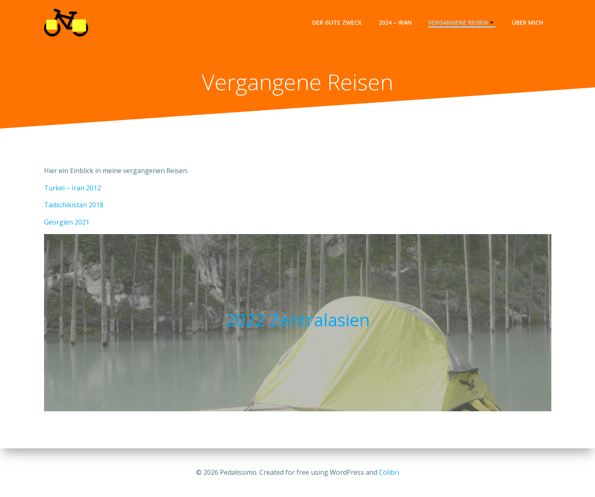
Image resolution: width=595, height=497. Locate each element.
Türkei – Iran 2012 (72, 187)
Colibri (389, 472)
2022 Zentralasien (298, 319)
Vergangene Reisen (461, 22)
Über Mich (527, 22)
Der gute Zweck (337, 22)
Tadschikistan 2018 (73, 204)
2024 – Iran (395, 22)
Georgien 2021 (66, 222)
